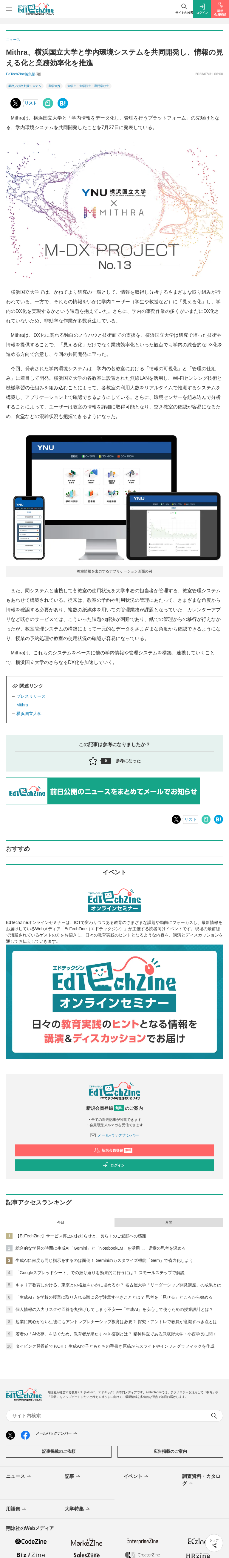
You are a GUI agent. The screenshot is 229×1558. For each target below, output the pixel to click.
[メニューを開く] (9, 9)
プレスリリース (31, 696)
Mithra (22, 705)
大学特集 (78, 1509)
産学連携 (54, 86)
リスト (30, 103)
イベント (136, 1477)
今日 (60, 1222)
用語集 (16, 1509)
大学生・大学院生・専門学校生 (88, 86)
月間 (168, 1222)
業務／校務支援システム (24, 86)
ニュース (19, 1477)
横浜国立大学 (28, 713)
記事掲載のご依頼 (58, 1451)
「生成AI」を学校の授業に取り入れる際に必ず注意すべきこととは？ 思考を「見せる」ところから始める (114, 1297)
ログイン (114, 1165)
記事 (73, 1477)
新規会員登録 (113, 1150)
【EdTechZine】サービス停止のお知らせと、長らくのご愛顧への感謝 (81, 1235)
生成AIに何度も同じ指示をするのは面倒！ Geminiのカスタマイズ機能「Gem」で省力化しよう (104, 1260)
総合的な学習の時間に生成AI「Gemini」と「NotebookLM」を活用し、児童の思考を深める (101, 1248)
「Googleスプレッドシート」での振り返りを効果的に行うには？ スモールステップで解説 (100, 1272)
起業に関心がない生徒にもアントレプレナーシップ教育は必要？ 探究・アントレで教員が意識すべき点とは (116, 1321)
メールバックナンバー (114, 1135)
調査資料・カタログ (201, 1480)
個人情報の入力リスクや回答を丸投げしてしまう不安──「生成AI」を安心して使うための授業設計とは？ (114, 1309)
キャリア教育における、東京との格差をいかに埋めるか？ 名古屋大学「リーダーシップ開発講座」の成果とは (118, 1284)
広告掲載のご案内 (170, 1451)
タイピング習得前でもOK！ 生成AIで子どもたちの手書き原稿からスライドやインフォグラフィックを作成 (115, 1346)
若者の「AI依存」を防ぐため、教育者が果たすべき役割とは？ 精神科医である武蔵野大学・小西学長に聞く (116, 1334)
